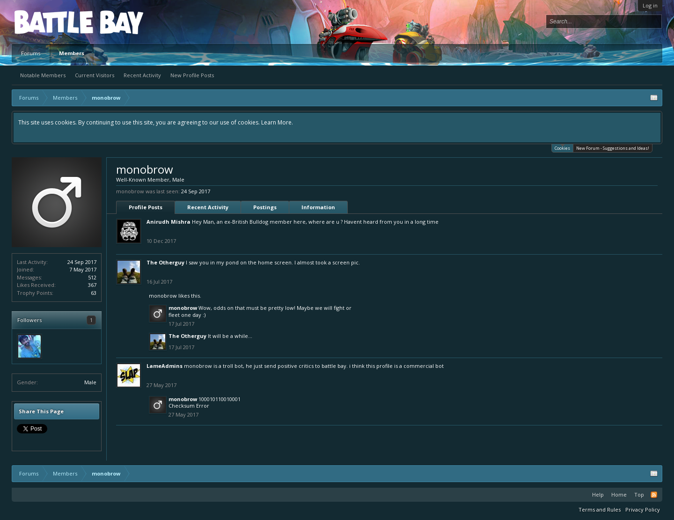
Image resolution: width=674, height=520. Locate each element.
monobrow (163, 295)
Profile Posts (145, 207)
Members (71, 53)
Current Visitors (94, 75)
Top (639, 494)
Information (318, 207)
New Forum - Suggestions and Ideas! (612, 148)
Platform (48, 21)
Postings (265, 207)
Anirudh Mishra (168, 221)
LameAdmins (165, 365)
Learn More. (277, 122)
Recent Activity (142, 75)
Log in (650, 5)
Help (598, 494)
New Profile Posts (192, 75)
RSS (654, 494)
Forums (30, 53)
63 (93, 292)
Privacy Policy (642, 509)
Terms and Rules (600, 509)
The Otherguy (165, 262)
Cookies (562, 147)
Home (619, 494)
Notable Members (43, 75)
